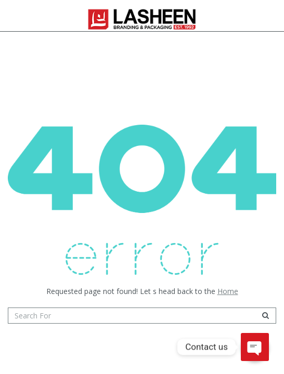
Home (227, 291)
